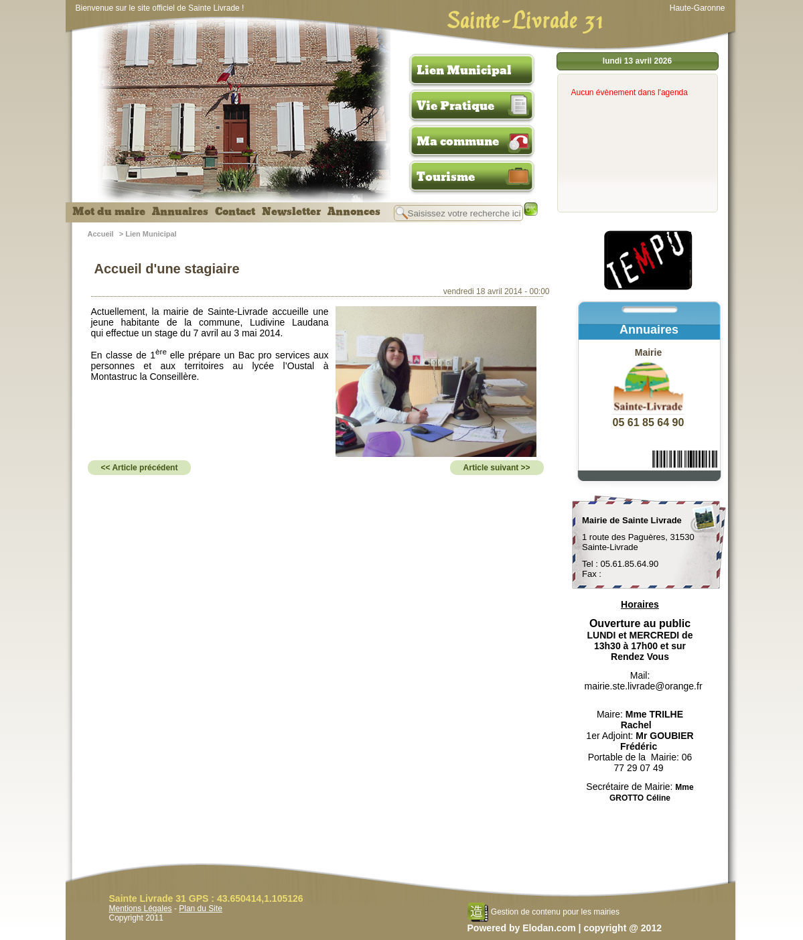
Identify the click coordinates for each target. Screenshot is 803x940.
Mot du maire (108, 212)
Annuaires (180, 212)
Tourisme (446, 176)
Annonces (353, 212)
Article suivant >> (496, 467)
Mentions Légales (140, 908)
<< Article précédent (139, 467)
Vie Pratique (455, 105)
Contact (235, 212)
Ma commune (458, 141)
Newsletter (291, 212)
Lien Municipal (464, 70)
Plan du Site (200, 908)
